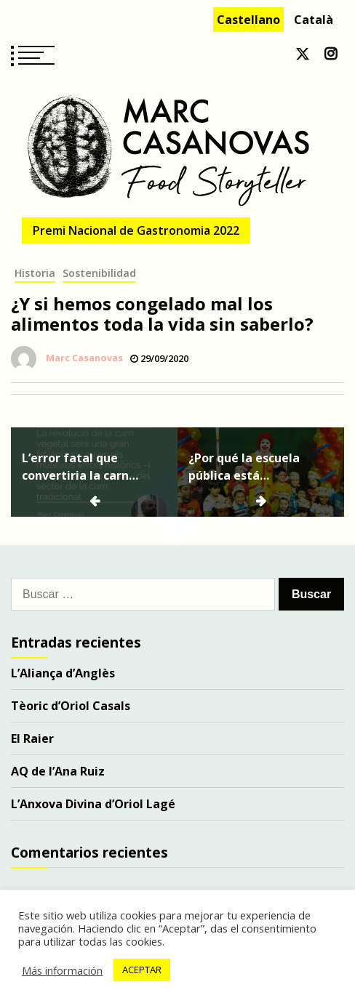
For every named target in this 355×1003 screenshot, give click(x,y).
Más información (62, 970)
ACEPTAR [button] (141, 969)
